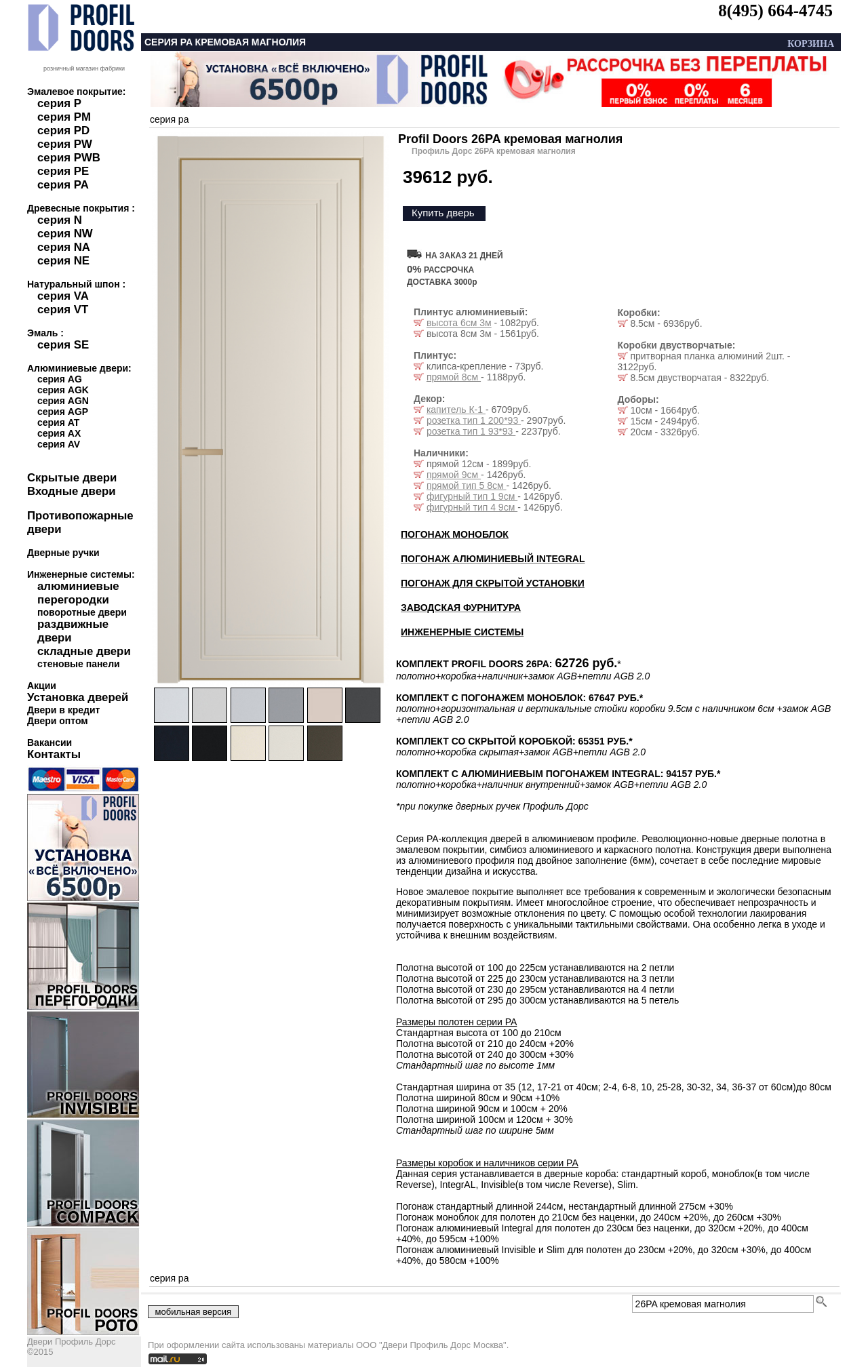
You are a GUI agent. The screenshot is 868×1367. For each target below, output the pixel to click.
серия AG (59, 379)
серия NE (63, 260)
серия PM (64, 117)
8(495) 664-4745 (775, 10)
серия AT (58, 422)
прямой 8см (454, 377)
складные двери (84, 651)
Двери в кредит (63, 710)
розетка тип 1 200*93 (474, 420)
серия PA (63, 184)
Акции (41, 685)
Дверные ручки (63, 552)
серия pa (169, 119)
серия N (59, 220)
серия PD (63, 130)
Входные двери (71, 491)
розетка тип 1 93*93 (471, 431)
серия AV (58, 444)
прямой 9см (454, 474)
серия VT (62, 309)
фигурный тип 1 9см (472, 496)
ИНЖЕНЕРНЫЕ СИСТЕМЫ (462, 632)
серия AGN (63, 400)
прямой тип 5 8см (467, 485)
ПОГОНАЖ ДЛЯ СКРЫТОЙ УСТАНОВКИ (493, 583)
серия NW (65, 233)
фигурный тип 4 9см (472, 507)
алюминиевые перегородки (78, 593)
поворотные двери (82, 612)
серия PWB (68, 157)
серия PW (64, 144)
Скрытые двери (72, 477)
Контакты (54, 754)
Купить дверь (443, 212)
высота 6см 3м (459, 322)
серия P (59, 103)
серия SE (63, 344)
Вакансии (49, 742)
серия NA (63, 247)
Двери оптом (57, 720)
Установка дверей (77, 697)
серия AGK (63, 389)
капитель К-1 (456, 409)
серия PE (63, 171)
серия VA (63, 296)
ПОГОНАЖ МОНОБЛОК (455, 534)
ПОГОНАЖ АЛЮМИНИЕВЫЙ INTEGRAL (493, 558)
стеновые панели (78, 663)
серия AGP (62, 411)
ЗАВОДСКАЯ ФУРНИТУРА (461, 607)
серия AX (59, 433)
